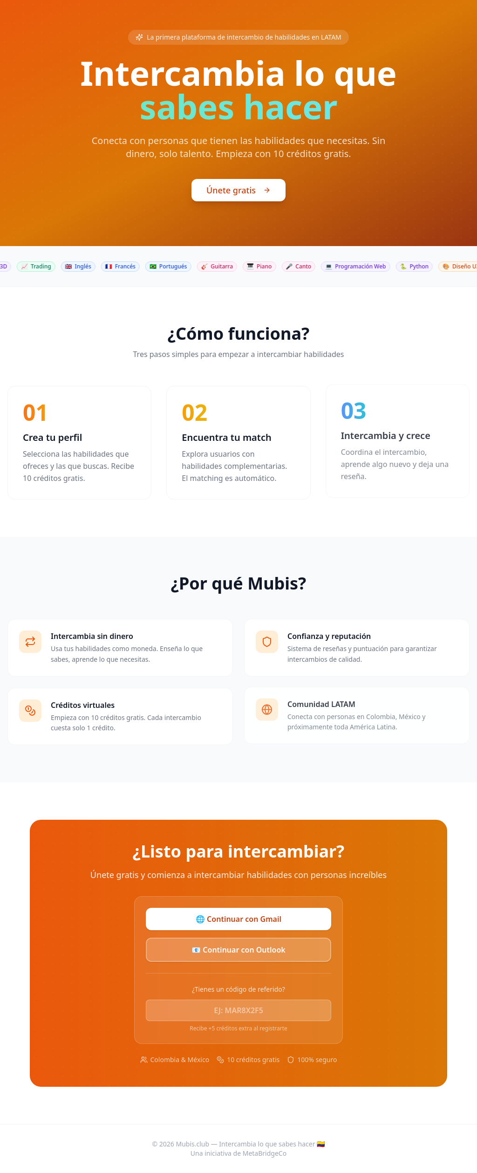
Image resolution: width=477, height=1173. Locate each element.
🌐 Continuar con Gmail (238, 919)
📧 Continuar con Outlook (238, 950)
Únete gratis (238, 191)
